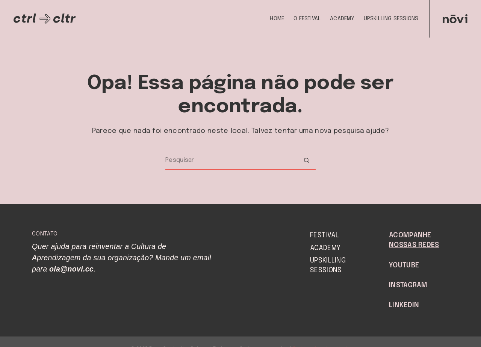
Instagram (408, 285)
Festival (324, 235)
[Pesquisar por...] (231, 160)
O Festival (307, 18)
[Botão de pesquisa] (306, 160)
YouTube (404, 265)
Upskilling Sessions (391, 18)
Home (277, 18)
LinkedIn (404, 305)
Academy (342, 18)
